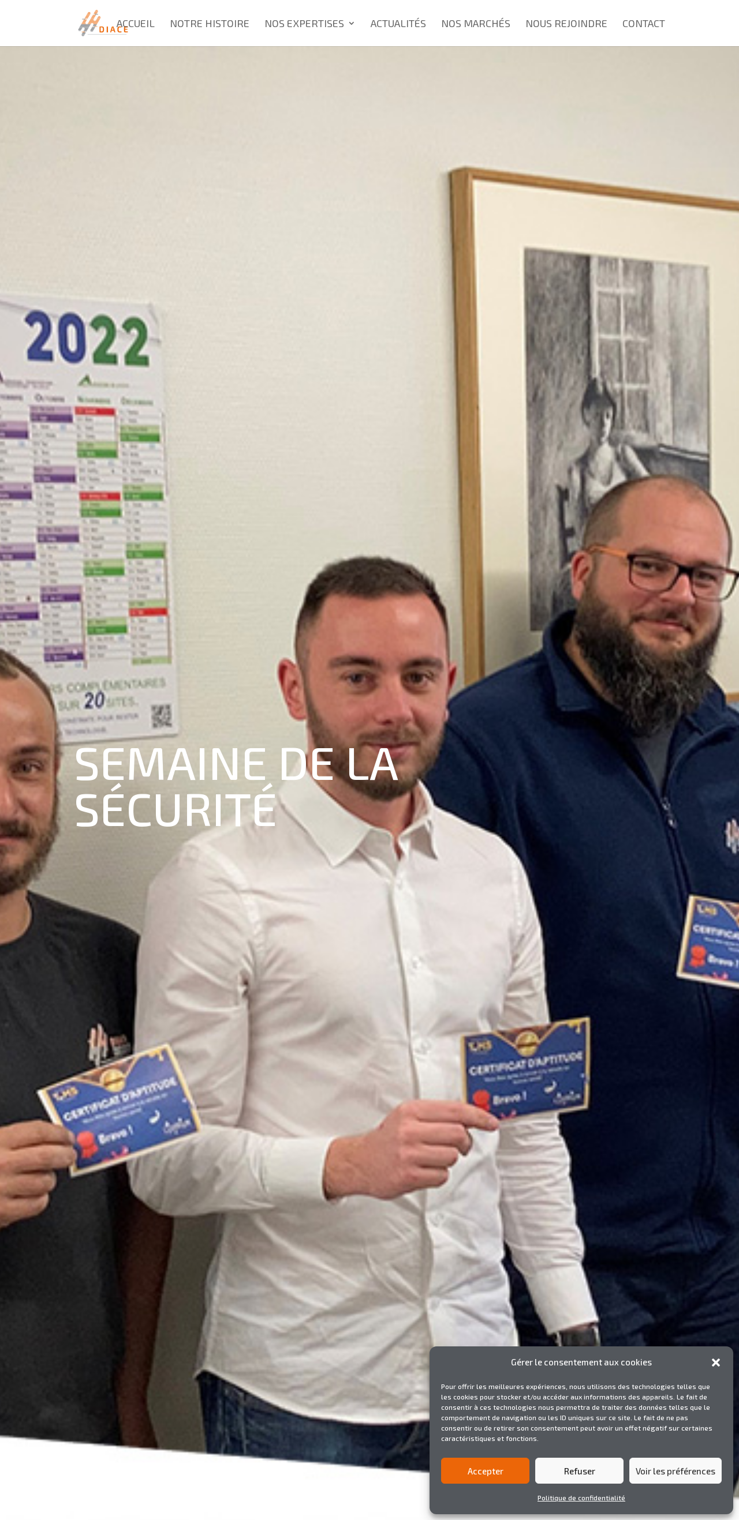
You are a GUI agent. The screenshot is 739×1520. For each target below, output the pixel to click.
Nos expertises (304, 24)
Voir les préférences (675, 1471)
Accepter (485, 1471)
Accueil (136, 24)
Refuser (579, 1471)
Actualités (398, 24)
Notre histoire (209, 24)
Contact (643, 24)
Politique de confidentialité (581, 1497)
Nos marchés (475, 24)
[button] (716, 1362)
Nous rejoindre (566, 24)
